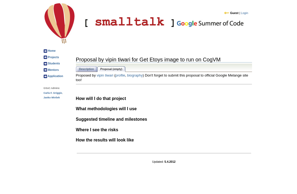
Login (244, 13)
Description (86, 69)
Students (53, 63)
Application (55, 76)
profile (120, 75)
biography (135, 75)
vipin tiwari (105, 75)
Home (51, 50)
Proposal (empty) (111, 69)
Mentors (53, 69)
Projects (53, 57)
